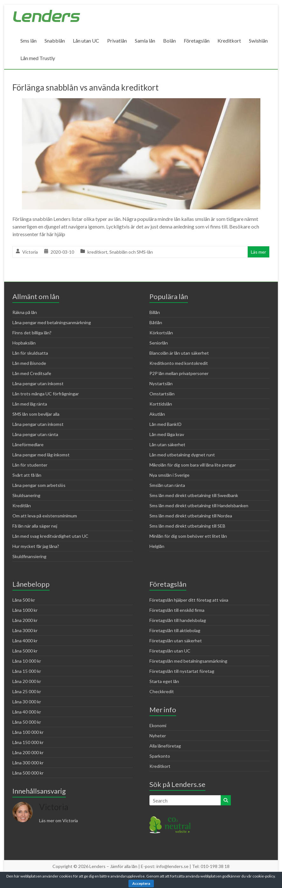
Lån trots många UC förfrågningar (45, 393)
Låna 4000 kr (25, 640)
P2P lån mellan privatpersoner (179, 373)
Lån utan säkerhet (167, 444)
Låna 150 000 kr (28, 742)
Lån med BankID (165, 424)
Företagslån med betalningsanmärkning (188, 661)
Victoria (30, 252)
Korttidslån (160, 403)
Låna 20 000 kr (26, 681)
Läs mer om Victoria (58, 820)
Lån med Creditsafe (31, 373)
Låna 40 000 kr (26, 711)
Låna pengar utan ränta (35, 434)
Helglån (156, 546)
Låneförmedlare (28, 444)
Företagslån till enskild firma (176, 610)
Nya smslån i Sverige (169, 475)
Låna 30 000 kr (26, 701)
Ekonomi (157, 725)
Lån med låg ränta (29, 403)
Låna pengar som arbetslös (38, 485)
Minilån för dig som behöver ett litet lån (188, 536)
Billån (154, 312)
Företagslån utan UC (169, 650)
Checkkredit (161, 691)
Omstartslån (162, 393)
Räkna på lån (24, 312)
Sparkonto (159, 756)
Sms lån (28, 41)
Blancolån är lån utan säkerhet (179, 353)
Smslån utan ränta (167, 485)
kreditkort (97, 252)
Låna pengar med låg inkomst (41, 454)
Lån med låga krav (166, 434)
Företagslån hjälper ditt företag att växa (188, 600)
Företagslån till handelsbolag (177, 620)
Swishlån (258, 41)
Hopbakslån (24, 342)
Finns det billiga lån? (32, 332)
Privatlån (117, 41)
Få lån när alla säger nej (34, 526)
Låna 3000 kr (25, 630)
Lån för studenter (29, 465)
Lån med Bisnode (29, 363)
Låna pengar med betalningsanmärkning (51, 322)
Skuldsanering (26, 495)
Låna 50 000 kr (26, 722)
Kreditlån (21, 505)
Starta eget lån (164, 681)
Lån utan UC (86, 41)
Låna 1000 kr (25, 610)
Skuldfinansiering (29, 556)
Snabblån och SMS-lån (131, 252)
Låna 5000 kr (25, 650)
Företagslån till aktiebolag (174, 630)
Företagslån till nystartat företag (181, 671)
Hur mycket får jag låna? (35, 546)
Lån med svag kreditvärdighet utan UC (50, 536)
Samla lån (145, 41)
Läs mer (258, 252)
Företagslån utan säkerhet (175, 640)
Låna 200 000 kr (28, 752)
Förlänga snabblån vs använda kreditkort (85, 87)
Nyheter (157, 735)
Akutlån (157, 414)
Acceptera (141, 883)
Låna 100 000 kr (28, 732)
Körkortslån (161, 332)
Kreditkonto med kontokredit (178, 363)
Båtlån (155, 322)
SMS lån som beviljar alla (35, 414)
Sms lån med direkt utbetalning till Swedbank (193, 495)
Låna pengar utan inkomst (38, 383)
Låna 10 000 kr (26, 661)
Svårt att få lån (26, 475)
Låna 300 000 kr (28, 762)
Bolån (169, 41)
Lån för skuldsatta (30, 353)
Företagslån (197, 41)
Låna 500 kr (23, 600)
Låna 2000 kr (25, 620)
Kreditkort (229, 41)
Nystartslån (161, 383)
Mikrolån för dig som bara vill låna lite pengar (192, 465)
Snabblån (55, 41)
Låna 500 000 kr (28, 772)
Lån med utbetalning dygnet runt (182, 454)
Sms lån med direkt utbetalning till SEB (187, 526)
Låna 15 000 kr (26, 671)
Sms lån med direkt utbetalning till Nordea (190, 515)
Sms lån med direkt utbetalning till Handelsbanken (198, 505)
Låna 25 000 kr (26, 691)
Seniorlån (158, 342)
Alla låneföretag (165, 745)
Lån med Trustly (37, 58)
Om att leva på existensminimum (44, 515)
